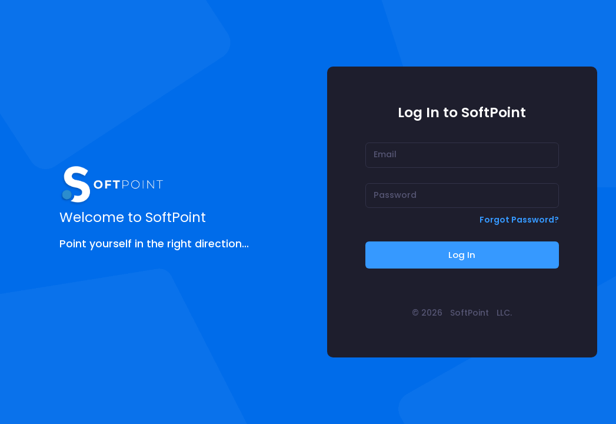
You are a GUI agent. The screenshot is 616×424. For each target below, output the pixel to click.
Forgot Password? (519, 220)
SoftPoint (469, 313)
